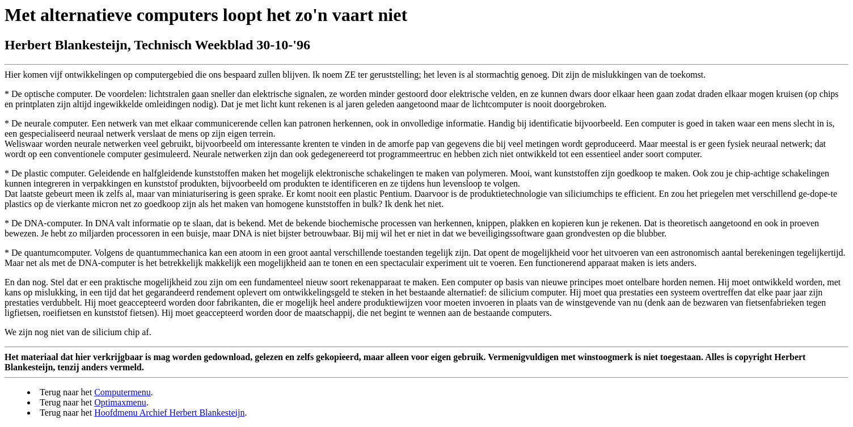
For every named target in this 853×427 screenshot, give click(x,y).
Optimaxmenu (120, 402)
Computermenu (122, 392)
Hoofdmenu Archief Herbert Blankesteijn (169, 412)
